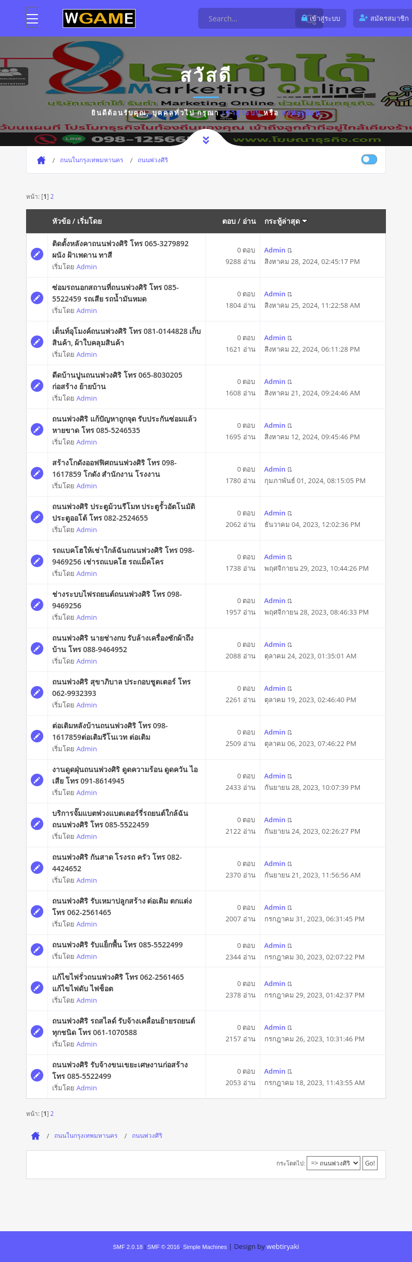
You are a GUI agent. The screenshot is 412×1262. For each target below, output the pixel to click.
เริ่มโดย (89, 221)
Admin (86, 266)
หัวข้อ (61, 221)
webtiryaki (282, 1246)
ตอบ (229, 221)
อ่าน (249, 221)
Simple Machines (205, 1247)
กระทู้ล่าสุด (286, 221)
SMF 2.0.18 (127, 1247)
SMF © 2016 (164, 1247)
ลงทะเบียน (301, 112)
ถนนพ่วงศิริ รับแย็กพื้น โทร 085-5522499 (117, 944)
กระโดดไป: (290, 1163)
